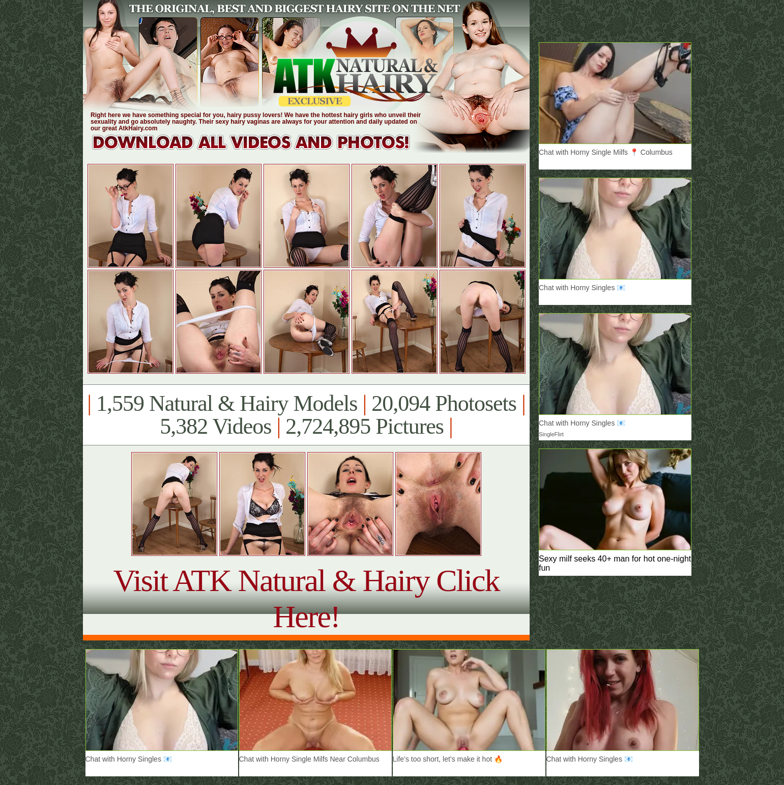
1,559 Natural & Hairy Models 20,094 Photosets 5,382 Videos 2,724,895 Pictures (306, 415)
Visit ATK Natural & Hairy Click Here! (306, 598)
